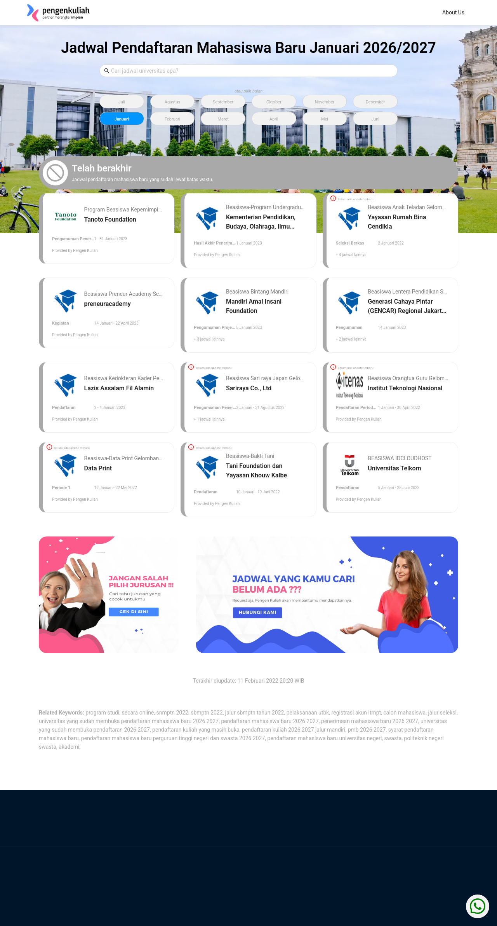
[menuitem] (224, 13)
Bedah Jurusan (269, 12)
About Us (225, 12)
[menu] (295, 12)
